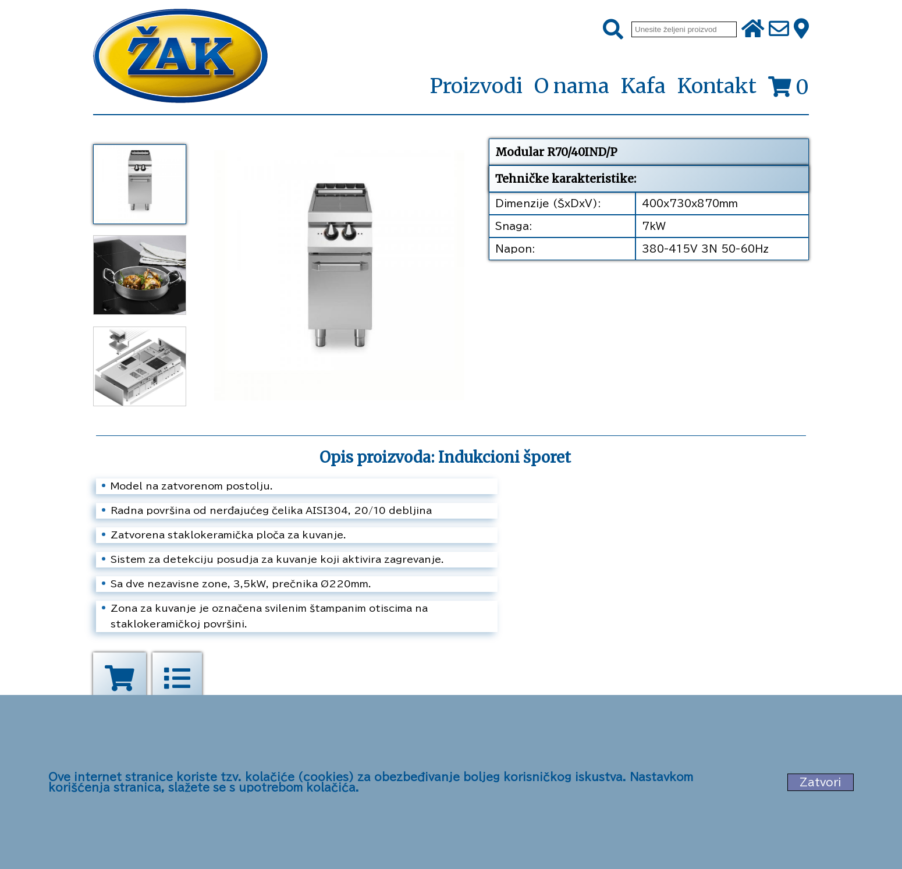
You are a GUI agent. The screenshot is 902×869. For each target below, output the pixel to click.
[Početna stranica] (180, 57)
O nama (571, 86)
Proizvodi (476, 86)
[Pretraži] (613, 29)
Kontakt (717, 86)
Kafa (643, 86)
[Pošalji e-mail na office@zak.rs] (779, 29)
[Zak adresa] (801, 29)
